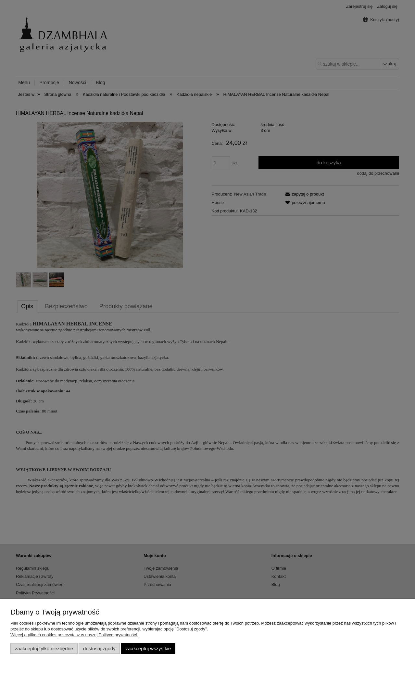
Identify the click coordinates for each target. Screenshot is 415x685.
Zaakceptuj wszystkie (148, 648)
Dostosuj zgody (99, 648)
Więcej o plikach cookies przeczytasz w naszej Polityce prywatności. (74, 634)
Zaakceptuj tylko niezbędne (44, 648)
